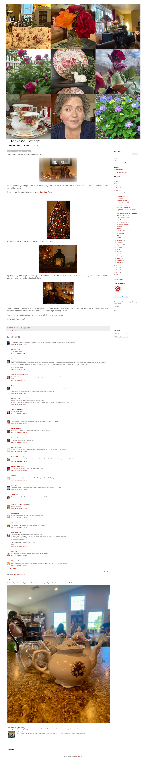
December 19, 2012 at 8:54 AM (19, 393)
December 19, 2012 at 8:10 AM (19, 344)
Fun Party (119, 226)
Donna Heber (14, 447)
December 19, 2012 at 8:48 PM (19, 518)
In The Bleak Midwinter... (123, 224)
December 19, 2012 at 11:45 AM (19, 432)
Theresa (13, 494)
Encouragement (121, 196)
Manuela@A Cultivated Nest (18, 504)
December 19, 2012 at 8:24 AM (19, 354)
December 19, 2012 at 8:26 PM (19, 499)
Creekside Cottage (24, 141)
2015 (117, 183)
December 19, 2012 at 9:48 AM (19, 404)
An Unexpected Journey (123, 222)
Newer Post (10, 572)
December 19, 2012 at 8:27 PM (19, 508)
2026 (117, 179)
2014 (117, 185)
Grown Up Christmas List (123, 215)
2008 (117, 272)
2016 (117, 181)
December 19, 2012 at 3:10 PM (19, 451)
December (120, 192)
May (118, 253)
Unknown (13, 513)
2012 (117, 190)
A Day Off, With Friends (123, 217)
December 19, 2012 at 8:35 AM (19, 369)
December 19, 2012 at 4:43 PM (19, 461)
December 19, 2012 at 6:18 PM (19, 480)
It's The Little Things (122, 205)
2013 (117, 188)
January (119, 262)
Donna (12, 551)
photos (17, 330)
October (119, 242)
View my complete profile (120, 172)
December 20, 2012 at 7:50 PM (19, 555)
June (118, 251)
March (119, 258)
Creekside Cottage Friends (122, 163)
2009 (117, 270)
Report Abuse (118, 279)
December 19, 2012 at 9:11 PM (19, 527)
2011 (117, 265)
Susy (12, 419)
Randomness (120, 198)
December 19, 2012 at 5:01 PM (19, 470)
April (118, 256)
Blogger (80, 756)
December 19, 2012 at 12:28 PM (19, 442)
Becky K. (13, 438)
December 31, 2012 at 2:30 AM (19, 565)
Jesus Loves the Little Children (16, 727)
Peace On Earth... (121, 219)
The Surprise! (19, 732)
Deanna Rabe (119, 169)
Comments (118, 336)
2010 (117, 267)
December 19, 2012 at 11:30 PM (19, 546)
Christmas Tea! (120, 233)
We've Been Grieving (122, 231)
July (118, 249)
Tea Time (119, 235)
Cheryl (13, 385)
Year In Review (120, 194)
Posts (117, 333)
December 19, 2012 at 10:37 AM (19, 414)
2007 (117, 274)
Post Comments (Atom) (19, 574)
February (119, 260)
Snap (12, 475)
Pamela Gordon (15, 340)
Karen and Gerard (16, 466)
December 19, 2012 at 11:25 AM (19, 423)
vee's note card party (24, 330)
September (120, 245)
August (119, 247)
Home (58, 572)
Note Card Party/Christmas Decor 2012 (127, 213)
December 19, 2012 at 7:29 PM (19, 489)
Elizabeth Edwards (16, 457)
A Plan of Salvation (132, 311)
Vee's (43, 192)
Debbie (13, 523)
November (120, 240)
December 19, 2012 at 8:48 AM (19, 380)
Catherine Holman (16, 409)
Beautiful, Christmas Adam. (123, 203)
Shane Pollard (15, 532)
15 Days (119, 228)
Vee (12, 359)
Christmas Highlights (122, 200)
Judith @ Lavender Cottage (18, 374)
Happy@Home (15, 428)
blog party (13, 330)
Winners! (119, 237)
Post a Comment (13, 568)
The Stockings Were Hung (123, 207)
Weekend (9, 580)
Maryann (13, 485)
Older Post (106, 572)
